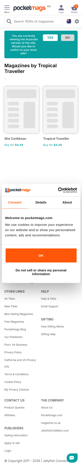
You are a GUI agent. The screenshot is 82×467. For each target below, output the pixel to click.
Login (7, 450)
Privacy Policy (13, 352)
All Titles (9, 298)
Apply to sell (12, 443)
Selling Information (16, 435)
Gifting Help (48, 334)
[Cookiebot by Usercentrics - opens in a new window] (58, 190)
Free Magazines (14, 321)
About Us (46, 407)
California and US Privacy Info (20, 363)
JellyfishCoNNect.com (55, 430)
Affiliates (9, 415)
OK (41, 255)
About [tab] (67, 202)
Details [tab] (41, 202)
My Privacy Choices (16, 389)
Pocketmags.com (52, 415)
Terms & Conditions (16, 374)
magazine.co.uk (51, 423)
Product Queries (14, 407)
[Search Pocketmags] (9, 22)
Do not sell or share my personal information (41, 272)
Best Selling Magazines (18, 314)
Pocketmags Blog (15, 329)
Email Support (49, 306)
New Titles (10, 306)
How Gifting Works (52, 326)
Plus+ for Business (15, 344)
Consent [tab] (14, 202)
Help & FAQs (48, 298)
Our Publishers (13, 337)
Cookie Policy (12, 382)
